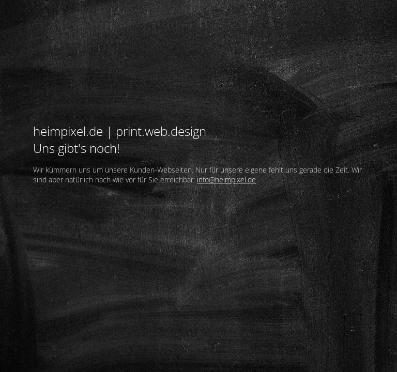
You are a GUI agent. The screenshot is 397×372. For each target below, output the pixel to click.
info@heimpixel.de (226, 179)
